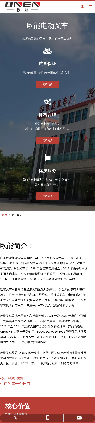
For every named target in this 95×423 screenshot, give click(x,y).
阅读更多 (47, 84)
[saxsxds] (6, 390)
